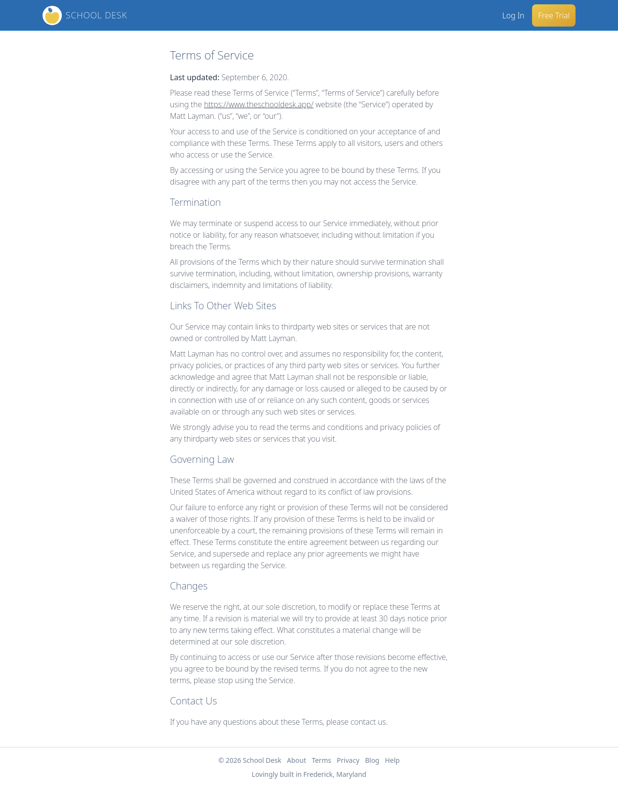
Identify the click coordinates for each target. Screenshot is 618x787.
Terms (321, 760)
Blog (372, 760)
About (296, 760)
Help (392, 760)
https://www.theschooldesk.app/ (259, 104)
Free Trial (554, 15)
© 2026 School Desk (249, 760)
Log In (513, 15)
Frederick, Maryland (334, 774)
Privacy (348, 760)
